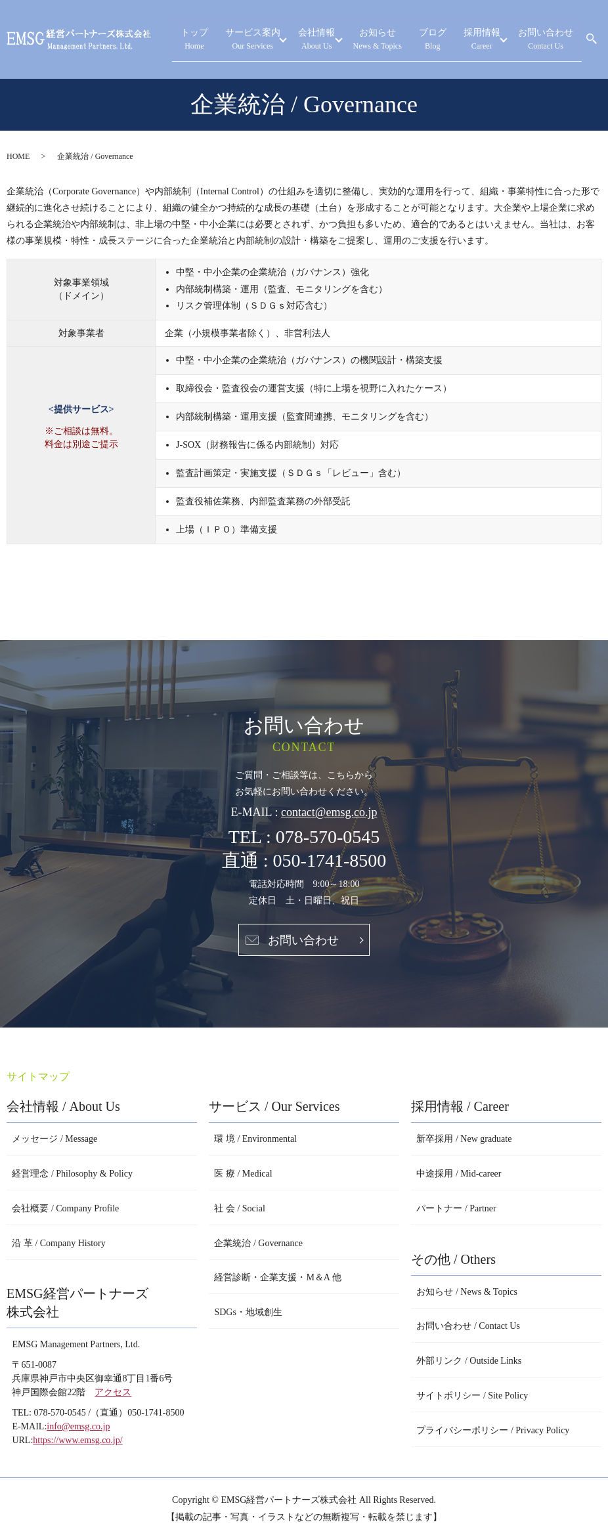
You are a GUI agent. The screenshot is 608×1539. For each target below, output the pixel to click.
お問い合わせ (554, 39)
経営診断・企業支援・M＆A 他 (277, 1277)
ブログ (467, 39)
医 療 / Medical (243, 1174)
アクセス (113, 1392)
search (591, 39)
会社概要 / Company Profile (65, 1208)
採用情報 (500, 39)
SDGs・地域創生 (248, 1312)
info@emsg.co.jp (78, 1426)
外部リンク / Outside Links (468, 1361)
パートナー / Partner (456, 1208)
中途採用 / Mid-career (458, 1174)
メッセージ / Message (54, 1139)
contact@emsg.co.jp (329, 812)
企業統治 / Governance (258, 1243)
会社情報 (369, 39)
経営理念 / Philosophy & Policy (72, 1174)
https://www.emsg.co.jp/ (77, 1440)
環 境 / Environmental (255, 1139)
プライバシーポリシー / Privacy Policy (492, 1430)
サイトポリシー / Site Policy (472, 1395)
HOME (18, 156)
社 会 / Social (239, 1208)
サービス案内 (314, 39)
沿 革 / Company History (58, 1243)
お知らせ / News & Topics (466, 1292)
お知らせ (424, 39)
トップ (273, 39)
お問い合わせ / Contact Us (468, 1326)
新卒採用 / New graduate (463, 1139)
